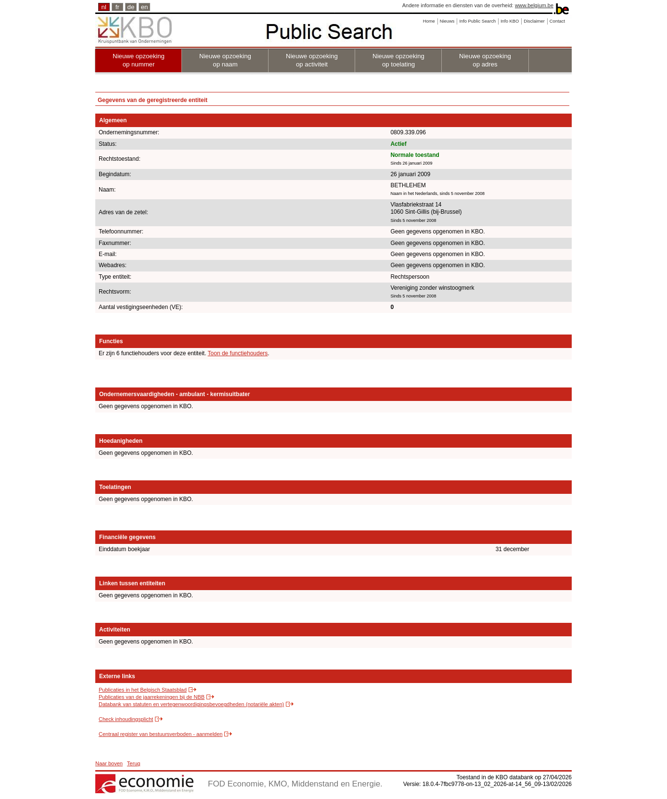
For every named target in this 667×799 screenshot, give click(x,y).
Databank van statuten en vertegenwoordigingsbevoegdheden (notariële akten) (191, 704)
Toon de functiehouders (238, 353)
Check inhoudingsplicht (126, 719)
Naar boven (109, 763)
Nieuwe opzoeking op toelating (398, 60)
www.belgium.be (534, 5)
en (144, 7)
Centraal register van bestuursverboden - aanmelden (160, 734)
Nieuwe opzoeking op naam (225, 60)
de (131, 7)
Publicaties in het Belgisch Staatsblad (143, 690)
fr (117, 7)
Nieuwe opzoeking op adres (485, 60)
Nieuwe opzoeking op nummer (139, 60)
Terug (134, 763)
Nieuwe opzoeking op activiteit (312, 60)
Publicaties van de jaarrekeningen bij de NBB (152, 697)
